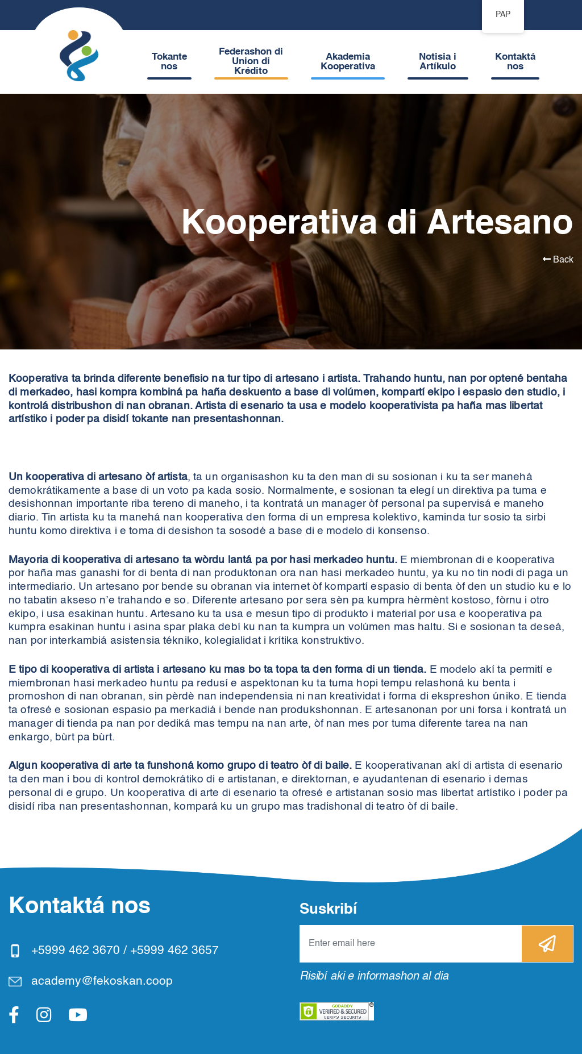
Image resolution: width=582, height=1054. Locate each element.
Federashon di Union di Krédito (251, 61)
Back (558, 260)
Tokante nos (169, 62)
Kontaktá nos (515, 62)
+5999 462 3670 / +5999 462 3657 (125, 951)
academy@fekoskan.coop (102, 982)
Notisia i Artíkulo (437, 62)
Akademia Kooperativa (348, 62)
